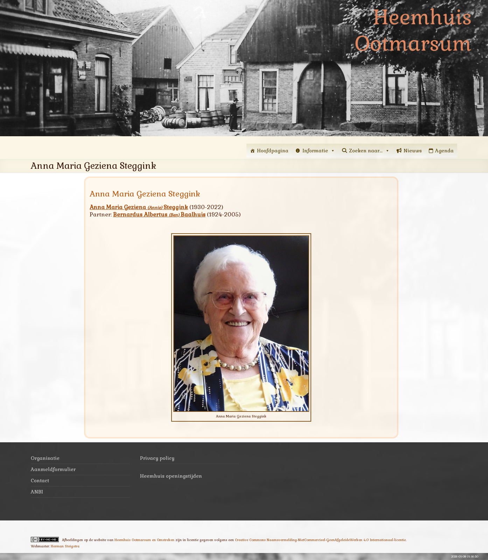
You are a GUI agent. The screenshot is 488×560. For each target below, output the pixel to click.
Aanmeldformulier (53, 469)
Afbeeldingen (72, 540)
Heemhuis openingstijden (171, 476)
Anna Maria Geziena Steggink (139, 207)
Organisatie (45, 458)
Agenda (444, 150)
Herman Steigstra (65, 546)
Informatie (318, 151)
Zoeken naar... (369, 151)
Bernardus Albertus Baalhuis (159, 214)
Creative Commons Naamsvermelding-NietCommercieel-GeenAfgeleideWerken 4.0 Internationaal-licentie (320, 540)
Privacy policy (157, 458)
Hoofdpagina (272, 150)
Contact (40, 480)
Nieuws (413, 150)
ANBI (37, 492)
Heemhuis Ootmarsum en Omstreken (144, 540)
